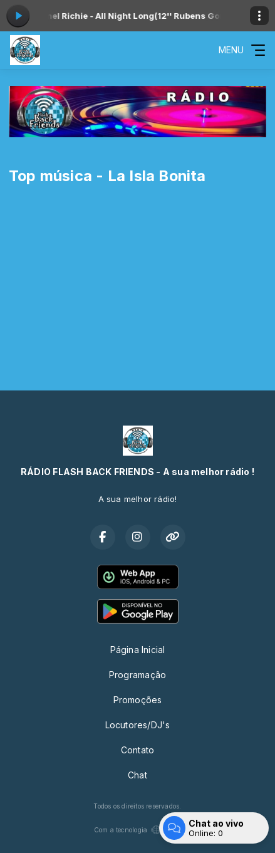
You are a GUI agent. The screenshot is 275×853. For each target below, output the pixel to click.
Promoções (137, 699)
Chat (137, 775)
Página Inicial (137, 649)
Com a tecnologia (137, 829)
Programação (137, 674)
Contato (137, 750)
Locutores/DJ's (137, 725)
